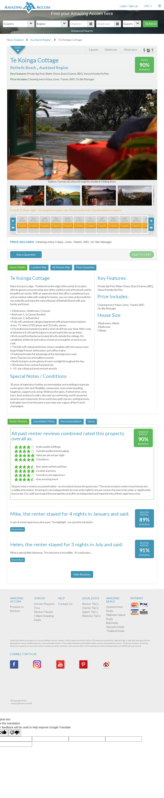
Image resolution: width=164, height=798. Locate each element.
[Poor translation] (14, 732)
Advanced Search (82, 30)
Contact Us (65, 603)
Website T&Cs (91, 615)
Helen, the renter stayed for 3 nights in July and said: (66, 544)
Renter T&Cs (90, 603)
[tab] (17, 267)
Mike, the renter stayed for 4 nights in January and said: (70, 514)
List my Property (44, 603)
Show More (17, 529)
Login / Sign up (129, 6)
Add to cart (141, 254)
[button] (159, 5)
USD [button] (148, 6)
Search (150, 23)
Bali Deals (112, 622)
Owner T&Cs (90, 607)
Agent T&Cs (90, 611)
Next (138, 139)
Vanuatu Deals (115, 626)
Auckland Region (40, 39)
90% (144, 64)
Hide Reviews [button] (82, 574)
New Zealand (15, 39)
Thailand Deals (115, 630)
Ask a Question (26, 254)
